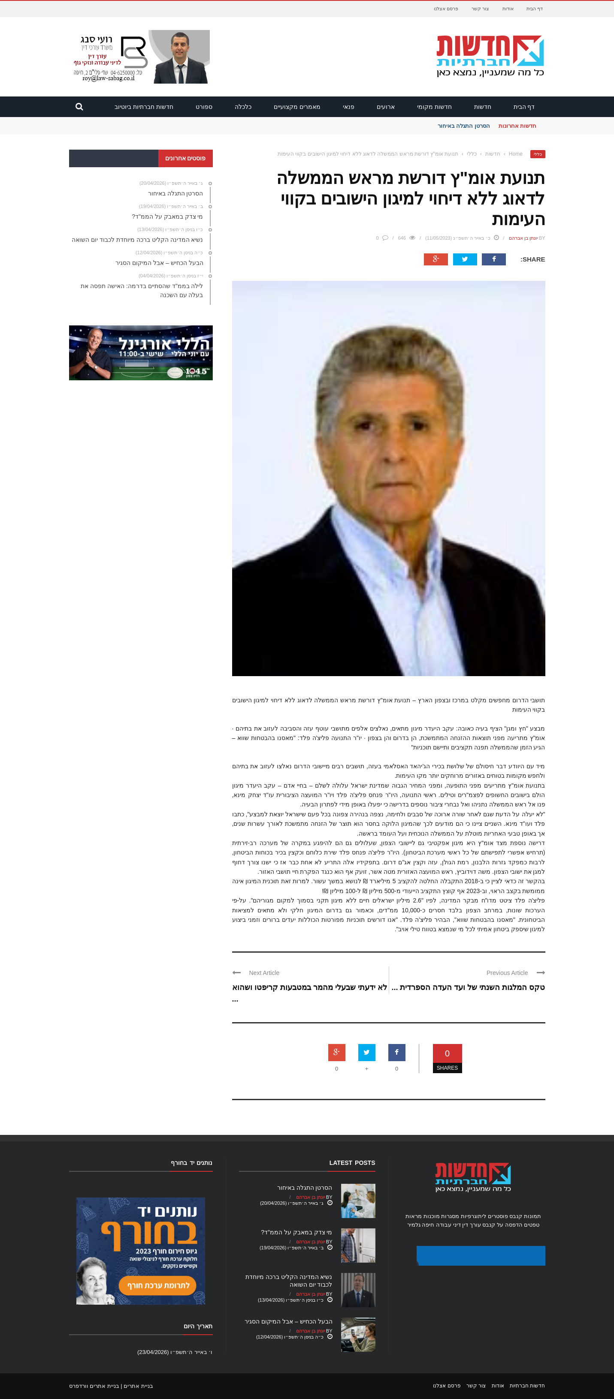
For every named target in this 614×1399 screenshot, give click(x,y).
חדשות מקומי (434, 106)
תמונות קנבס (525, 1216)
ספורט (204, 106)
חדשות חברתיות (527, 1386)
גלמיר (413, 1224)
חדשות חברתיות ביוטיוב (144, 106)
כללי (538, 154)
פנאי (348, 106)
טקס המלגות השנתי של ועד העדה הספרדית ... (468, 987)
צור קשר (480, 8)
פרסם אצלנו (446, 8)
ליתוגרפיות (473, 1216)
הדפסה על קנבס (502, 1224)
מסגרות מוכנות (441, 1216)
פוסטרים (498, 1216)
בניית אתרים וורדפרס (94, 1386)
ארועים (386, 106)
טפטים (531, 1224)
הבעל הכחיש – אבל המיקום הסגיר (288, 1321)
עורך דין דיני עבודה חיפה (451, 1224)
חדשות (482, 106)
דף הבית (534, 8)
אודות (508, 8)
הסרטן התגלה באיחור (464, 126)
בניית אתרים (138, 1386)
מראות (413, 1216)
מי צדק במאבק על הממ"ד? (296, 1232)
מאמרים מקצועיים (297, 106)
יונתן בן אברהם (523, 238)
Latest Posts (352, 1162)
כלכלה (243, 106)
